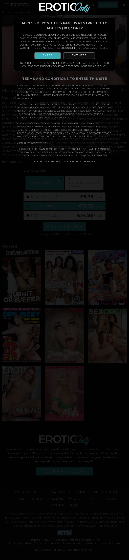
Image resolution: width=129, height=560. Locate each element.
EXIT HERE (79, 55)
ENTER (47, 55)
